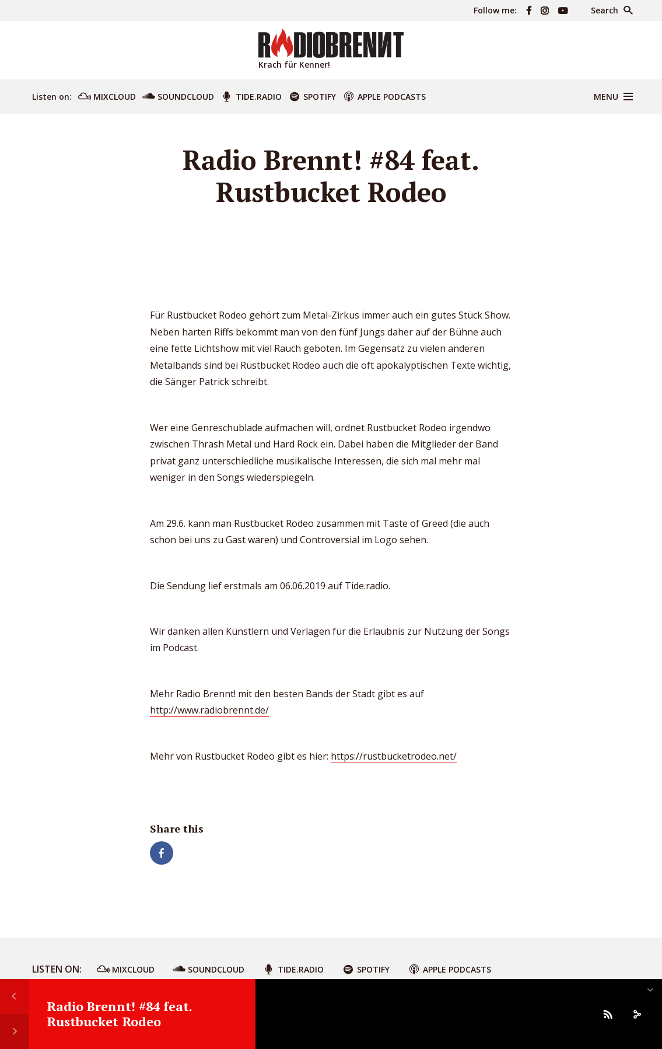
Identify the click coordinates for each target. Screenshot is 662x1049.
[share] (637, 1014)
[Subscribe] (607, 1014)
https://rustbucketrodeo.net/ (394, 756)
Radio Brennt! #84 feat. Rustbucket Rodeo (119, 1014)
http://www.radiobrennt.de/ (209, 710)
